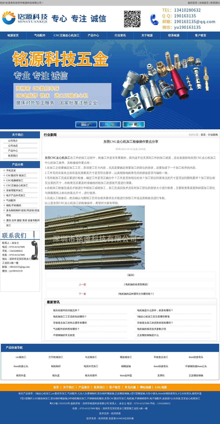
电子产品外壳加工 (15, 195)
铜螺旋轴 (126, 366)
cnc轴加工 (21, 357)
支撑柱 (161, 375)
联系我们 (215, 2)
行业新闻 (213, 134)
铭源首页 (13, 35)
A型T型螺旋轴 (137, 393)
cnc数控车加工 (59, 393)
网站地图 (145, 387)
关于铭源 (147, 35)
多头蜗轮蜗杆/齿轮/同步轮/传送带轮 (22, 213)
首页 (203, 134)
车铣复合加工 (161, 357)
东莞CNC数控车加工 (115, 398)
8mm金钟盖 (126, 375)
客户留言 (200, 35)
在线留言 (204, 2)
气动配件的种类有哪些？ (66, 329)
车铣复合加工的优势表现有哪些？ (155, 322)
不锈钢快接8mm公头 (196, 366)
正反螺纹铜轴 (196, 375)
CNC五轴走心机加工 (66, 35)
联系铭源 (173, 35)
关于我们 (68, 387)
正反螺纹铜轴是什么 (148, 335)
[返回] (131, 275)
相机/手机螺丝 (13, 205)
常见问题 (130, 387)
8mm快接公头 (21, 366)
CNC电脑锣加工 (14, 180)
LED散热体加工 (41, 398)
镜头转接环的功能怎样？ (66, 310)
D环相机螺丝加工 (77, 398)
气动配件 (39, 35)
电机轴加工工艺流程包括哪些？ (70, 316)
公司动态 (13, 145)
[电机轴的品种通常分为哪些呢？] (136, 293)
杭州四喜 (103, 418)
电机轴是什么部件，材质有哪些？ (155, 310)
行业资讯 (120, 35)
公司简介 (13, 140)
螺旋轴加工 (126, 357)
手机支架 (11, 170)
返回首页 (192, 2)
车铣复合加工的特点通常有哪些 (70, 322)
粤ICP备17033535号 (60, 403)
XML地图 (161, 387)
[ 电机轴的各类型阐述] (136, 284)
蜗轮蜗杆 (56, 366)
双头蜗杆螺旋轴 (105, 393)
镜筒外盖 (21, 375)
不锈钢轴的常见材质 (64, 335)
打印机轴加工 (56, 357)
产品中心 (93, 35)
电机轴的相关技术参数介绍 (151, 329)
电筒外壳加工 (91, 366)
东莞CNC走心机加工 (57, 157)
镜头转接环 (91, 375)
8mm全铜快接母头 (168, 393)
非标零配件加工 (14, 190)
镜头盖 (56, 375)
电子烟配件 (156, 398)
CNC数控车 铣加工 (16, 175)
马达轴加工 (91, 357)
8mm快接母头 (196, 357)
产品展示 (84, 387)
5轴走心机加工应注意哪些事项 (153, 316)
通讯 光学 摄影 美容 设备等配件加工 (23, 223)
